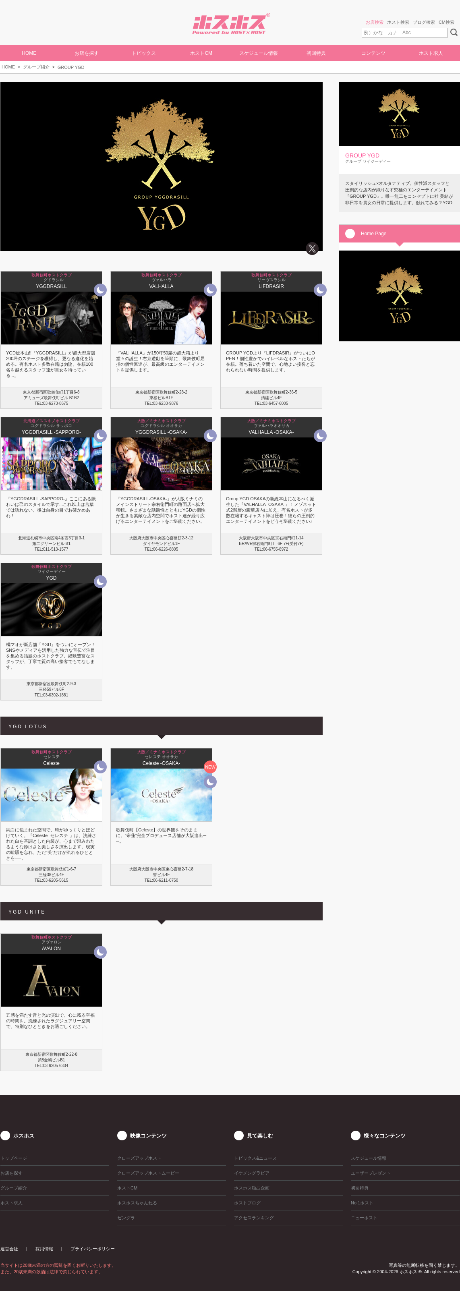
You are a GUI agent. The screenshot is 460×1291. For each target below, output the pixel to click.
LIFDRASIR (271, 286)
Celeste (51, 763)
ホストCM (201, 53)
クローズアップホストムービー (148, 1173)
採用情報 (44, 1248)
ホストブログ (247, 1202)
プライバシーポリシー (92, 1248)
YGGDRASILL (51, 286)
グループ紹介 (36, 66)
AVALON (51, 948)
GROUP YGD (71, 67)
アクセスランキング (254, 1217)
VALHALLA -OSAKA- (271, 432)
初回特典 (316, 53)
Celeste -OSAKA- (161, 763)
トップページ (13, 1158)
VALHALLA (161, 286)
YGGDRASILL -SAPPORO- (51, 432)
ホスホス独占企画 (251, 1187)
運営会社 (9, 1248)
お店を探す (87, 53)
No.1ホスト (362, 1202)
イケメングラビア (251, 1173)
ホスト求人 (431, 53)
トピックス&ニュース (255, 1158)
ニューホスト (364, 1217)
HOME (29, 53)
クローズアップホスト (139, 1158)
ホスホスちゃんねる (137, 1202)
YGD (51, 578)
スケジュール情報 (258, 53)
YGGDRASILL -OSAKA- (161, 432)
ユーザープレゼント (371, 1173)
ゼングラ (126, 1217)
